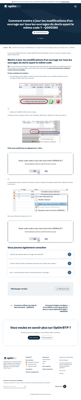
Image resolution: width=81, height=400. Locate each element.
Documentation (46, 360)
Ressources (45, 358)
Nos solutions (29, 361)
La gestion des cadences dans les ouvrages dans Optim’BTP (40, 254)
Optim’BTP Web (31, 365)
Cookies (61, 374)
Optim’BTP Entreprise (40, 32)
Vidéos (44, 362)
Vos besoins (29, 370)
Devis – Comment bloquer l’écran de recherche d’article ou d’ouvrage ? (40, 273)
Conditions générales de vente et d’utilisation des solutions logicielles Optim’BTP (65, 366)
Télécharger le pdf (62, 289)
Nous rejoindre (46, 367)
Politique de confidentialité (66, 358)
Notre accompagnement (32, 372)
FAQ (43, 364)
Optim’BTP (29, 358)
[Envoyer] (25, 387)
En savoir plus (65, 2)
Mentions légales (63, 361)
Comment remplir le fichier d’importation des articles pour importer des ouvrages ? (40, 263)
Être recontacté (47, 338)
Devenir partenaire (47, 370)
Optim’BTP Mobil (31, 367)
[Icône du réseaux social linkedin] (64, 387)
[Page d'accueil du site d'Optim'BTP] (12, 6)
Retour (40, 38)
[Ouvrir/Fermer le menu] (75, 6)
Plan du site (62, 371)
